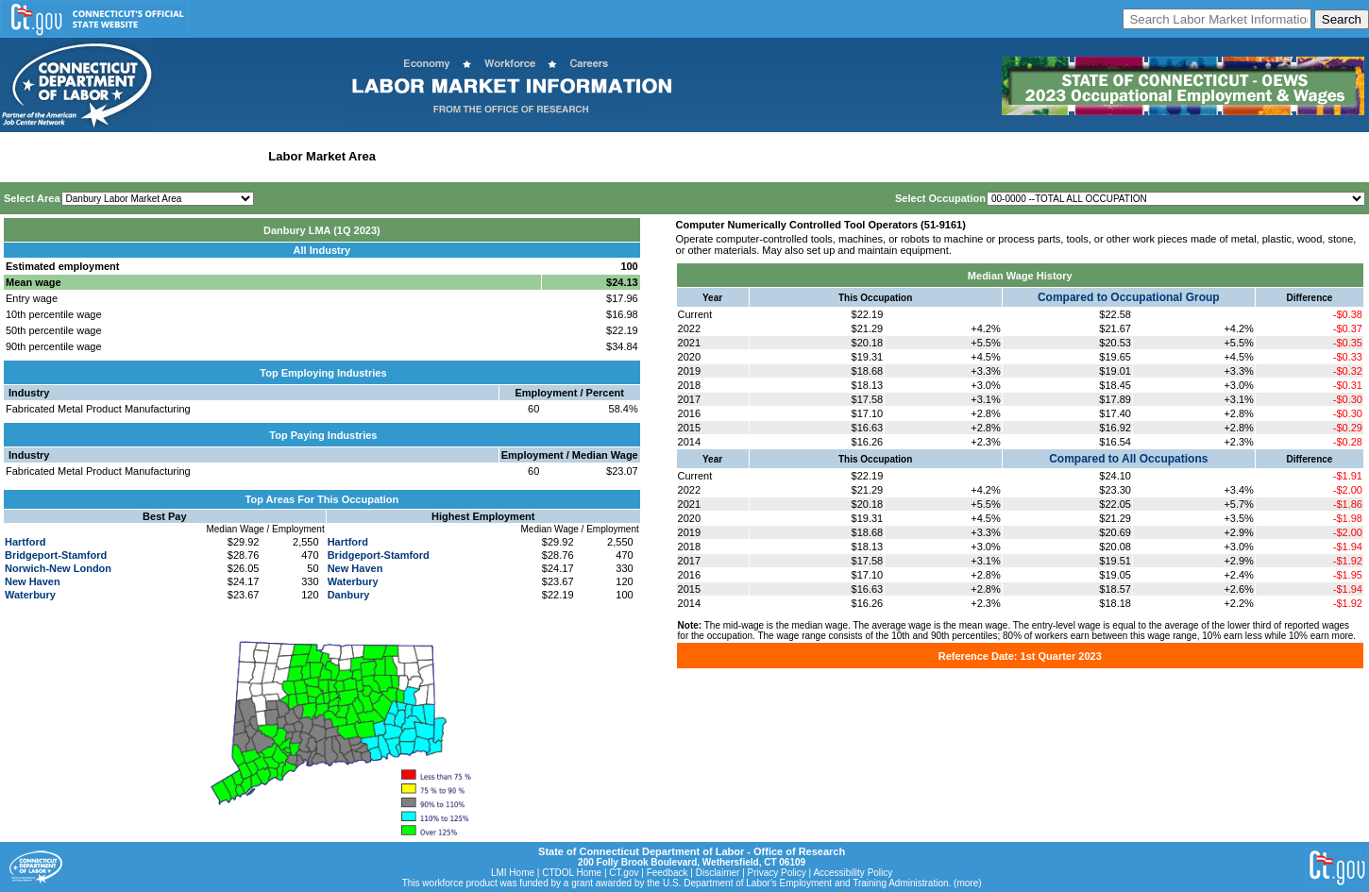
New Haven (32, 581)
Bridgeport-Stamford (56, 555)
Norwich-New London (58, 568)
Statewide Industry (206, 156)
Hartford (25, 541)
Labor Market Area (322, 156)
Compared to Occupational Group (1129, 297)
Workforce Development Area (467, 156)
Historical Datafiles (610, 156)
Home (22, 156)
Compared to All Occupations (1128, 458)
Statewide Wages (97, 156)
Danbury (349, 594)
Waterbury (30, 594)
